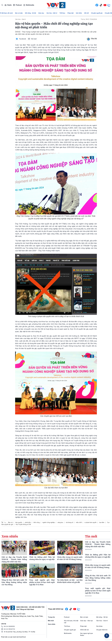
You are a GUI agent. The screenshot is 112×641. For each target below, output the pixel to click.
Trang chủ (51, 617)
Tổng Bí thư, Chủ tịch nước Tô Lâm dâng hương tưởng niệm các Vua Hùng (98, 578)
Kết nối (86, 13)
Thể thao (62, 13)
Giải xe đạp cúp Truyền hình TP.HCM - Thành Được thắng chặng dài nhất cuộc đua (98, 544)
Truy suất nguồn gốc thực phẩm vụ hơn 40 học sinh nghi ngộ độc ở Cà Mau (98, 590)
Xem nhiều (51, 624)
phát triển (28, 522)
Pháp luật (70, 13)
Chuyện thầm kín (101, 630)
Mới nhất (51, 620)
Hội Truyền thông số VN (23, 524)
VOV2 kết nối (84, 630)
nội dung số (69, 522)
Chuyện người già (96, 13)
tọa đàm (101, 522)
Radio (8, 5)
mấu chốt (79, 522)
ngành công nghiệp (48, 522)
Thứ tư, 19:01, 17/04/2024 (89, 19)
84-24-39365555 (9, 626)
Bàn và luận (19, 13)
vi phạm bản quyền (90, 522)
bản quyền (18, 522)
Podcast (17, 5)
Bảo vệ (10, 522)
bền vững (37, 522)
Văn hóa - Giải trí (51, 13)
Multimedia (28, 5)
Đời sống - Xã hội (30, 13)
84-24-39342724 (9, 629)
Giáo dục (41, 13)
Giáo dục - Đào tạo (86, 620)
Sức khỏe (79, 13)
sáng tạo (60, 522)
